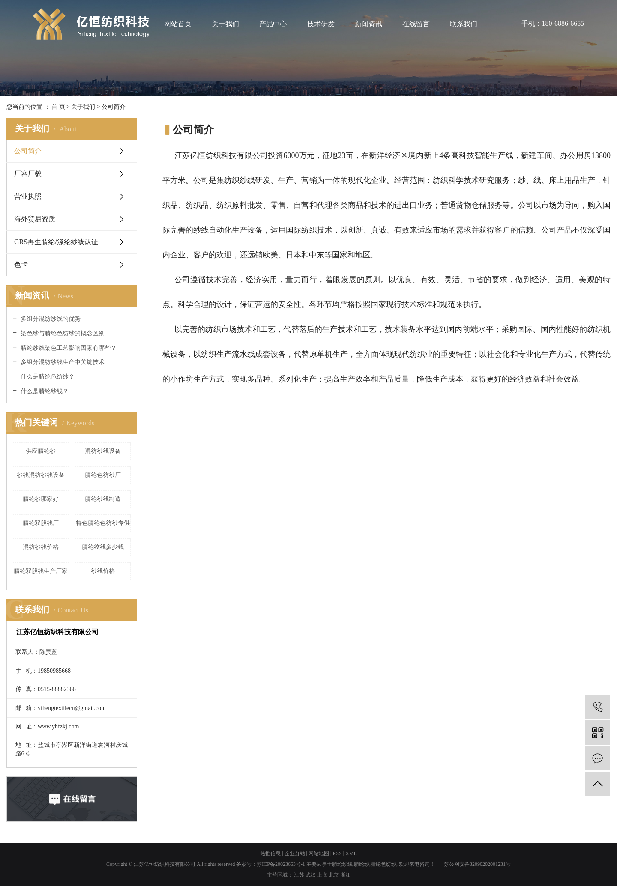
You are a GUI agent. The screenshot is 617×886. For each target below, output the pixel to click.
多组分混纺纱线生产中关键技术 (62, 362)
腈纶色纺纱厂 (103, 475)
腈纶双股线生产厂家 (41, 571)
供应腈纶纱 (41, 451)
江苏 (299, 875)
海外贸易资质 (34, 219)
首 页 (58, 107)
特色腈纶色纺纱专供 (103, 523)
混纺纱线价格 (41, 547)
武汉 (311, 875)
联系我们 (463, 23)
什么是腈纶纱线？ (44, 391)
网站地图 (318, 853)
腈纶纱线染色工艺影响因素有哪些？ (68, 348)
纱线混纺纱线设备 (41, 475)
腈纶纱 (361, 864)
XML (351, 853)
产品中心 (273, 23)
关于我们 (225, 23)
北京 (334, 875)
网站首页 (178, 23)
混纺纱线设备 (103, 451)
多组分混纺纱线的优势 (50, 319)
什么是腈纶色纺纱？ (47, 376)
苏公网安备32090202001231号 (477, 864)
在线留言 (416, 23)
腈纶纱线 (342, 864)
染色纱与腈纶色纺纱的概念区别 (62, 333)
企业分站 (295, 853)
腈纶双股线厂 (41, 523)
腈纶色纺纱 (383, 864)
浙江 (345, 875)
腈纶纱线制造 (103, 499)
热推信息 (270, 853)
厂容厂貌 (28, 173)
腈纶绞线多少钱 (103, 547)
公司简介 (28, 151)
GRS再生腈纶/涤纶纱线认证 (56, 241)
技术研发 (321, 23)
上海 (322, 875)
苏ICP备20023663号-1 (281, 864)
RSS (336, 853)
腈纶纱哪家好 (41, 499)
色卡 (21, 264)
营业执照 (28, 196)
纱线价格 (103, 571)
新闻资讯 (368, 23)
